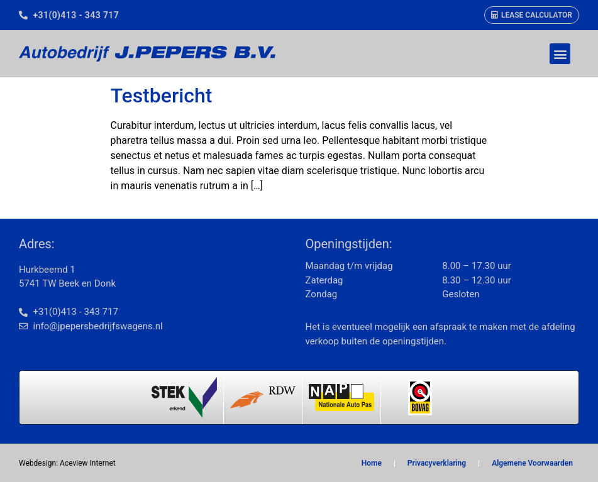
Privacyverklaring (436, 463)
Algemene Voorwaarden (532, 463)
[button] (560, 53)
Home (372, 463)
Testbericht (162, 95)
